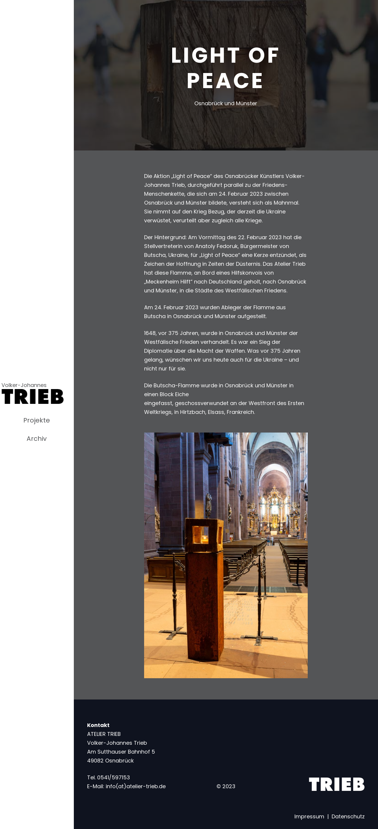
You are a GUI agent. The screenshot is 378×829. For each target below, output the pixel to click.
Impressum (309, 816)
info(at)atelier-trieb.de (136, 786)
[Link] (32, 396)
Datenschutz (348, 816)
